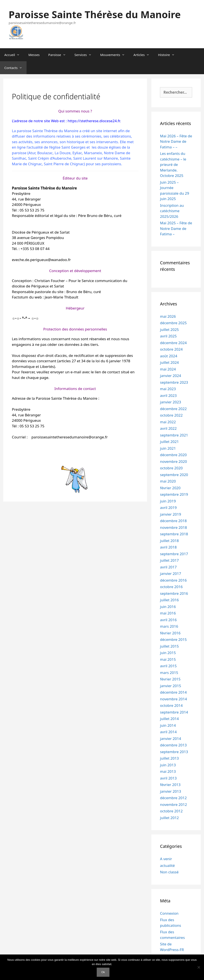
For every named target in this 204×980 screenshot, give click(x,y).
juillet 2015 (169, 646)
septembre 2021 (174, 435)
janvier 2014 (170, 738)
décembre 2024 (173, 342)
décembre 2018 (173, 520)
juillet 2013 (169, 758)
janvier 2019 (170, 514)
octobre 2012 (171, 810)
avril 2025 (168, 336)
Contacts (15, 67)
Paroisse (59, 54)
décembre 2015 (173, 639)
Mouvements (114, 54)
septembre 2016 (174, 593)
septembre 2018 (174, 533)
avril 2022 (168, 428)
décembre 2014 (173, 692)
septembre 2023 (174, 382)
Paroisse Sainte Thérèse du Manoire (95, 14)
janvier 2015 (170, 685)
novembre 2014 (173, 698)
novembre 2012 (173, 804)
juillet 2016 (169, 599)
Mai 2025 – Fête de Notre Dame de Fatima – (176, 228)
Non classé (169, 871)
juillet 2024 (169, 362)
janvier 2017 (170, 573)
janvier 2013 (170, 791)
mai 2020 (168, 481)
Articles (143, 54)
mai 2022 (168, 421)
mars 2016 (169, 626)
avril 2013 (168, 778)
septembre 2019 (174, 494)
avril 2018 (168, 547)
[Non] (198, 967)
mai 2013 (168, 771)
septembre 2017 (174, 553)
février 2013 (170, 784)
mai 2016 (168, 613)
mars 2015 (169, 672)
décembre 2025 (173, 322)
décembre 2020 (173, 454)
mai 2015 (168, 659)
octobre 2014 (171, 705)
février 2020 (170, 487)
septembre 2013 (174, 751)
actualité (167, 865)
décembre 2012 (173, 797)
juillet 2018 (169, 540)
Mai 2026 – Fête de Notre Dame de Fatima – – (176, 141)
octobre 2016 (171, 586)
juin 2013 (168, 764)
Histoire (168, 54)
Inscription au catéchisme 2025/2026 (172, 211)
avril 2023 (168, 395)
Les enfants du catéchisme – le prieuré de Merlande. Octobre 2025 (173, 164)
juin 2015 (168, 652)
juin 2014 (168, 725)
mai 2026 (168, 316)
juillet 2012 (169, 817)
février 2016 (170, 632)
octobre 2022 (171, 415)
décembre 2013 (173, 745)
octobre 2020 (171, 467)
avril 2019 (168, 507)
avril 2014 (168, 731)
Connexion (169, 913)
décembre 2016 (173, 580)
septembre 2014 (174, 712)
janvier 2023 (170, 401)
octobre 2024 (171, 349)
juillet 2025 (169, 329)
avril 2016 (168, 619)
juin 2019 (168, 501)
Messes (34, 55)
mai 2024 (168, 369)
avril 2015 (168, 665)
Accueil (14, 54)
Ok (103, 972)
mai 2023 (168, 388)
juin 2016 (168, 606)
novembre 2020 (173, 461)
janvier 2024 (170, 375)
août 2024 (168, 355)
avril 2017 (168, 567)
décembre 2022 (173, 408)
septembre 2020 (174, 474)
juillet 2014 (169, 718)
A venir (166, 858)
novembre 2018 (173, 527)
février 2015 (170, 679)
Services (85, 54)
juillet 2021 (169, 441)
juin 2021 (168, 448)
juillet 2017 (169, 560)
